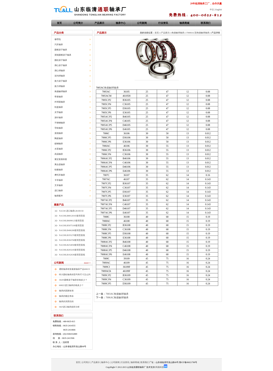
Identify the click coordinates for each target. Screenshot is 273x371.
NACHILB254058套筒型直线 (72, 245)
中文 (212, 9)
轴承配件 (58, 196)
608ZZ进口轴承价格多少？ (71, 285)
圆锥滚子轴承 (60, 50)
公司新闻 (142, 23)
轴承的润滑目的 (66, 301)
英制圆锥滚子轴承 (62, 55)
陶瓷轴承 (58, 138)
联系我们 (205, 23)
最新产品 (59, 204)
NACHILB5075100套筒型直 (71, 225)
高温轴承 (58, 154)
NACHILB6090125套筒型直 (71, 220)
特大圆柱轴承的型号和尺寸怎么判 (74, 274)
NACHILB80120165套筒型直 (72, 216)
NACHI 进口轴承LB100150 (71, 211)
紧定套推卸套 (60, 159)
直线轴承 (58, 133)
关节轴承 (58, 112)
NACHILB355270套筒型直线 (72, 235)
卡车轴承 (58, 180)
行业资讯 (163, 23)
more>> (87, 263)
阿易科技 (159, 367)
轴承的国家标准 (66, 290)
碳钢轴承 (58, 143)
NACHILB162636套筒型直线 (72, 254)
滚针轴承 (58, 117)
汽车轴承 (58, 44)
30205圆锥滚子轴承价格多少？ (73, 280)
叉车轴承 (58, 185)
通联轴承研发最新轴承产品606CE (74, 269)
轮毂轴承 (58, 169)
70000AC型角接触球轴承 (197, 32)
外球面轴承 (59, 102)
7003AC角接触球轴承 (117, 294)
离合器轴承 (59, 164)
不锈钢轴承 (59, 123)
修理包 (57, 39)
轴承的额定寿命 (66, 296)
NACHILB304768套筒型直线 (72, 240)
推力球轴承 (59, 86)
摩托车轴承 (59, 175)
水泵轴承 (58, 149)
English (218, 9)
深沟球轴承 (59, 76)
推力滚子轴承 (60, 81)
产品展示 (99, 23)
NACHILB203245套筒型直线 (72, 250)
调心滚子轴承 (60, 65)
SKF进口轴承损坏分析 (69, 307)
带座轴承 (58, 96)
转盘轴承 (58, 107)
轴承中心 (121, 23)
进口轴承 (58, 190)
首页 (157, 32)
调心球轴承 (59, 70)
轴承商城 (184, 23)
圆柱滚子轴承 (60, 60)
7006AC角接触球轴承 (117, 297)
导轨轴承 (58, 128)
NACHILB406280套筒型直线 (72, 230)
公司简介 (78, 23)
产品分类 (59, 32)
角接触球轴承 (60, 91)
